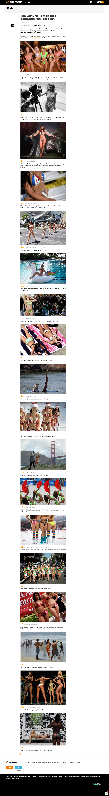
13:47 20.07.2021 (24, 22)
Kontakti (34, 776)
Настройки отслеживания (12, 778)
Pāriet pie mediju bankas (42, 286)
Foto (22, 754)
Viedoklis (64, 762)
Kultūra (78, 762)
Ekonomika (57, 762)
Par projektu (9, 776)
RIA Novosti (35, 38)
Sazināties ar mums (57, 776)
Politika (50, 762)
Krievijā (44, 762)
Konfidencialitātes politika (44, 776)
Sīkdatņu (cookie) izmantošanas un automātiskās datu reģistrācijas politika (82, 776)
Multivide (26, 754)
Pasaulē (31, 754)
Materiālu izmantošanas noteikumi (22, 776)
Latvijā (27, 762)
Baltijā (33, 762)
